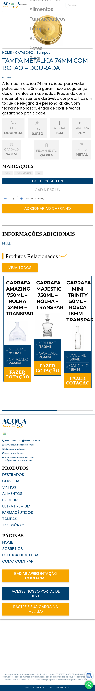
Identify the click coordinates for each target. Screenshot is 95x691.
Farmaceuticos (47, 19)
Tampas (39, 29)
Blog (34, 58)
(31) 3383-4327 (12, 440)
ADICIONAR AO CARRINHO (47, 208)
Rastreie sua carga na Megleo (35, 609)
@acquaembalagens (15, 449)
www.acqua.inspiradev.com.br (19, 444)
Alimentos (41, 9)
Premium (10, 500)
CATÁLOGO (24, 52)
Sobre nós (12, 548)
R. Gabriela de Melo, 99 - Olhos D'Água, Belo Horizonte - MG (20, 459)
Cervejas (11, 481)
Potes (35, 48)
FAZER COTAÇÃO (17, 374)
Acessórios (42, 39)
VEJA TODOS (19, 267)
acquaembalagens (14, 453)
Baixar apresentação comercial (35, 576)
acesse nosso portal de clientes (36, 594)
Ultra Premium (16, 506)
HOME (7, 52)
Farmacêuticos (17, 512)
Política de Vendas (20, 555)
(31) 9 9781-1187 (32, 440)
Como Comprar (17, 561)
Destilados (13, 474)
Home (7, 542)
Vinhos (9, 487)
